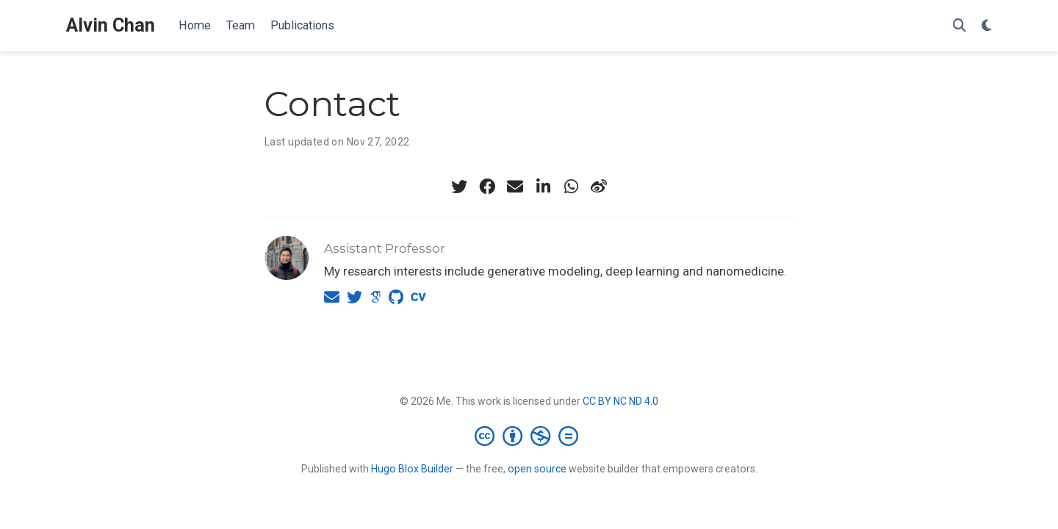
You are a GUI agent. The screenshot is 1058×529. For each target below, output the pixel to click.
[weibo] (599, 187)
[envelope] (515, 187)
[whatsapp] (571, 187)
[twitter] (459, 187)
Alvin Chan (110, 25)
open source (537, 469)
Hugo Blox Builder (412, 469)
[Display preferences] (987, 26)
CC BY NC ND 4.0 (620, 401)
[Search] (959, 26)
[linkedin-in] (543, 187)
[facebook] (487, 187)
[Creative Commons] (529, 435)
